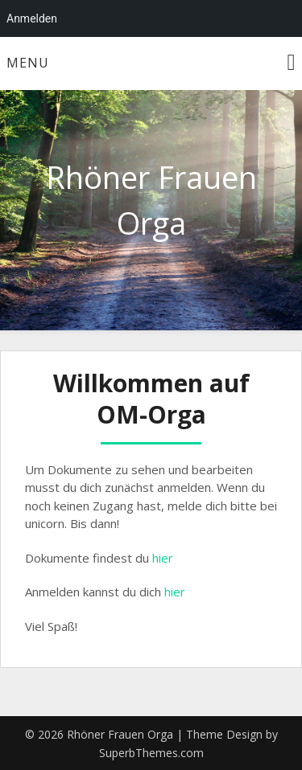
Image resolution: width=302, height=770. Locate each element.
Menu (27, 63)
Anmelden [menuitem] (31, 18)
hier (162, 558)
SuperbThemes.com (151, 752)
